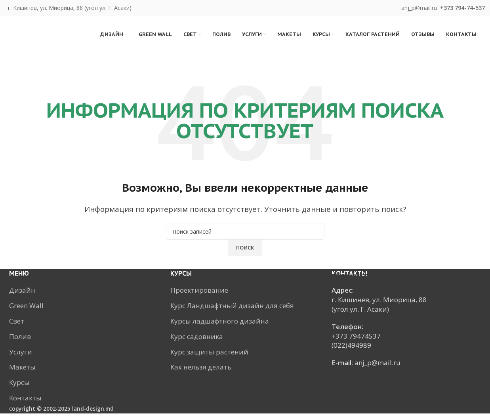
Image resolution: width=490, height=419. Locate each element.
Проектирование (199, 295)
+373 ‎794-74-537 (462, 7)
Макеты (22, 372)
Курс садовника (196, 342)
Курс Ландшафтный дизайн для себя (232, 311)
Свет (16, 326)
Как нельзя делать (200, 372)
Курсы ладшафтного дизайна (219, 326)
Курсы (19, 387)
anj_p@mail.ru (419, 7)
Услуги (20, 357)
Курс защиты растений (209, 357)
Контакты (25, 403)
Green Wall (26, 311)
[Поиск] (245, 237)
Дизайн (22, 295)
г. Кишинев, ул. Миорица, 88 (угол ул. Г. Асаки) (70, 7)
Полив (20, 342)
